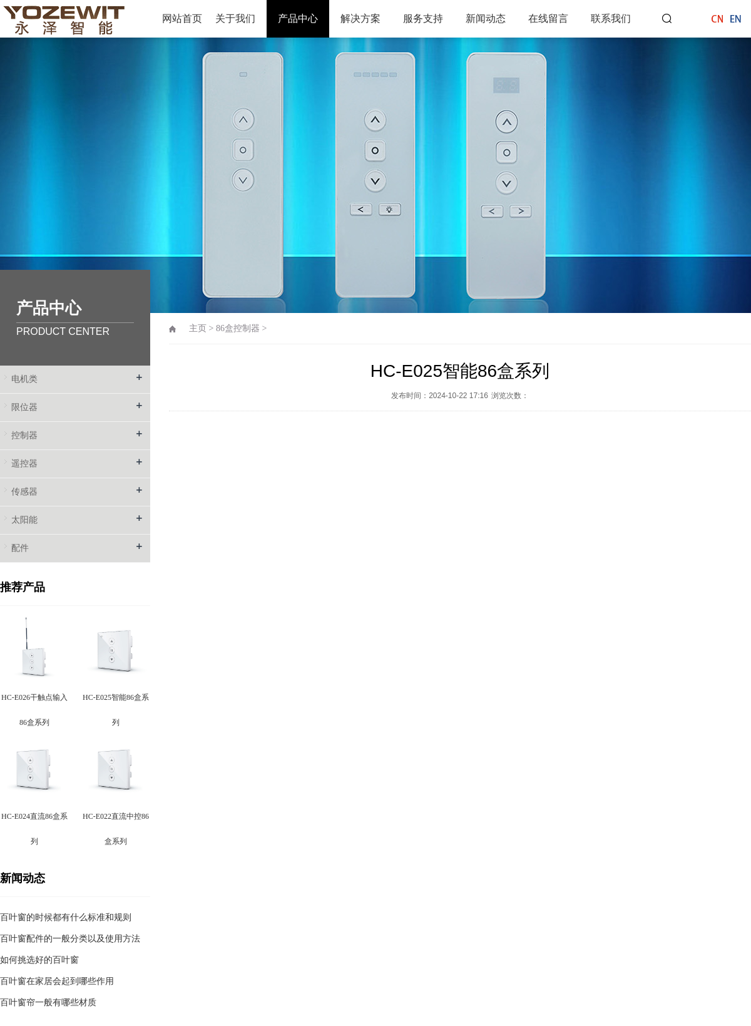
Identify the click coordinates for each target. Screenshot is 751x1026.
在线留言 (548, 18)
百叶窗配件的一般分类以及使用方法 (70, 938)
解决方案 (360, 18)
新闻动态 (486, 18)
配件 (20, 548)
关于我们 (235, 18)
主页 (198, 328)
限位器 (24, 407)
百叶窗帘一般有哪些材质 (48, 1002)
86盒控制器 (238, 328)
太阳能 (24, 520)
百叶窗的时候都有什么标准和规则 (65, 917)
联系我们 (611, 18)
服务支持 (423, 18)
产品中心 (298, 18)
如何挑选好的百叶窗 (39, 960)
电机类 (24, 379)
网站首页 (182, 18)
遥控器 (24, 463)
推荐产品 (22, 587)
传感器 (24, 491)
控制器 (24, 435)
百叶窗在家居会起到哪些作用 (57, 981)
